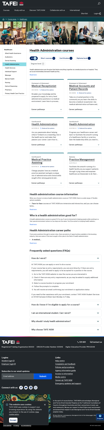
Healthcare (8, 49)
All (33, 58)
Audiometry (8, 57)
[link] (46, 94)
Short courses (48, 58)
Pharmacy (8, 90)
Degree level (37, 63)
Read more (33, 75)
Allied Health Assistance (13, 53)
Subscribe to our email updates (16, 371)
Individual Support (11, 71)
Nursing (7, 82)
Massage (8, 75)
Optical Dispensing (11, 86)
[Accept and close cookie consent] (13, 420)
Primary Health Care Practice (14, 93)
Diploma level (84, 58)
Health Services (10, 68)
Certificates (66, 58)
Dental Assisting (10, 60)
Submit (42, 376)
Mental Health (9, 79)
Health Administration (12, 64)
